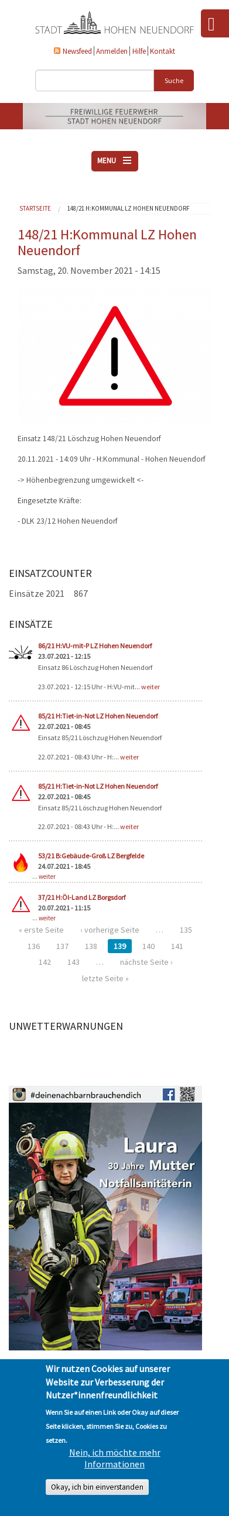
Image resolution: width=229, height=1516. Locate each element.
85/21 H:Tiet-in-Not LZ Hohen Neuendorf (98, 715)
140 (148, 946)
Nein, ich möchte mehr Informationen (114, 1458)
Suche (174, 80)
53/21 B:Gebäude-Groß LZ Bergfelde (91, 855)
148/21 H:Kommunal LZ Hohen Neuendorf (128, 208)
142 (45, 962)
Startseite (35, 208)
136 (34, 946)
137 (62, 946)
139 (120, 946)
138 (91, 946)
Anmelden (112, 51)
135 (186, 929)
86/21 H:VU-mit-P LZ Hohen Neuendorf (95, 645)
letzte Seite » (105, 978)
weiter (150, 686)
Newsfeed (77, 51)
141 (177, 946)
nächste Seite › (146, 962)
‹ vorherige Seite (109, 929)
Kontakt (162, 51)
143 (73, 962)
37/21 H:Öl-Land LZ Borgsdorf (81, 897)
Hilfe (139, 51)
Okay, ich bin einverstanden (97, 1487)
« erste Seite (41, 929)
